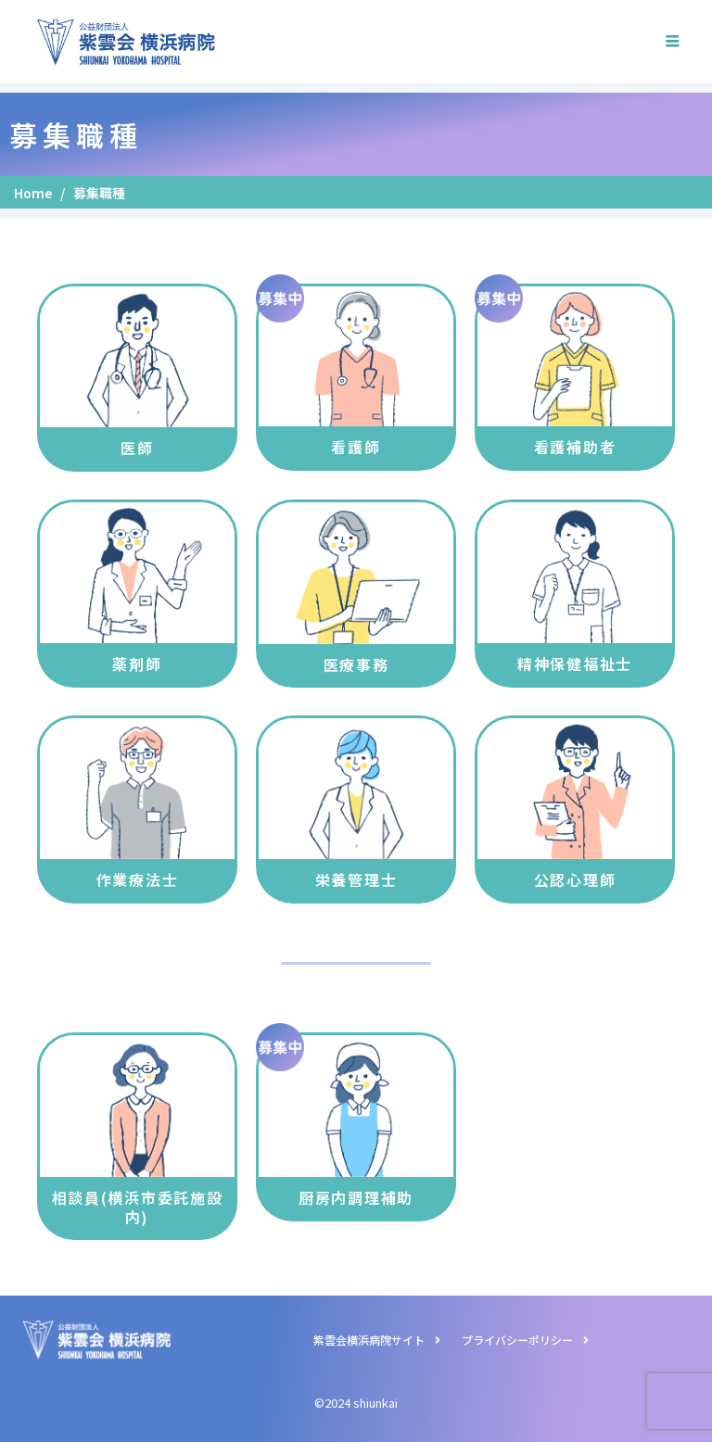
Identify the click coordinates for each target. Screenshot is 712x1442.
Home (33, 192)
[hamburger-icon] (672, 41)
